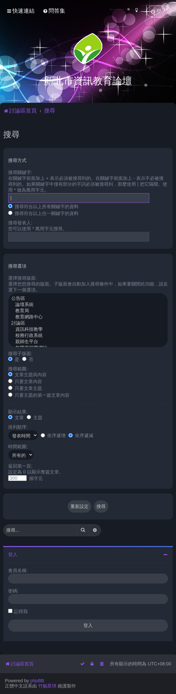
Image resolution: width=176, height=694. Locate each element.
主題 (34, 417)
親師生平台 (88, 342)
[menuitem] (54, 11)
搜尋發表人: (20, 222)
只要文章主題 (25, 388)
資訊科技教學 (88, 329)
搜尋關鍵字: (20, 172)
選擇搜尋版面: (22, 277)
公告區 (88, 298)
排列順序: (18, 426)
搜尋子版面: (20, 353)
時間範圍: (18, 446)
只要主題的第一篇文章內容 (38, 395)
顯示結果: (18, 411)
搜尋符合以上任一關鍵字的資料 (43, 213)
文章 (16, 417)
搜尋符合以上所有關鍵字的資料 (43, 206)
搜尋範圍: (18, 368)
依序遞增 (53, 435)
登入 (12, 554)
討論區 (88, 323)
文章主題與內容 (27, 374)
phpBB (37, 680)
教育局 (88, 311)
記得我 (21, 611)
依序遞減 (80, 435)
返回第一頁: (20, 465)
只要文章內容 (25, 381)
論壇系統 (88, 304)
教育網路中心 (88, 317)
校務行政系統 (88, 335)
